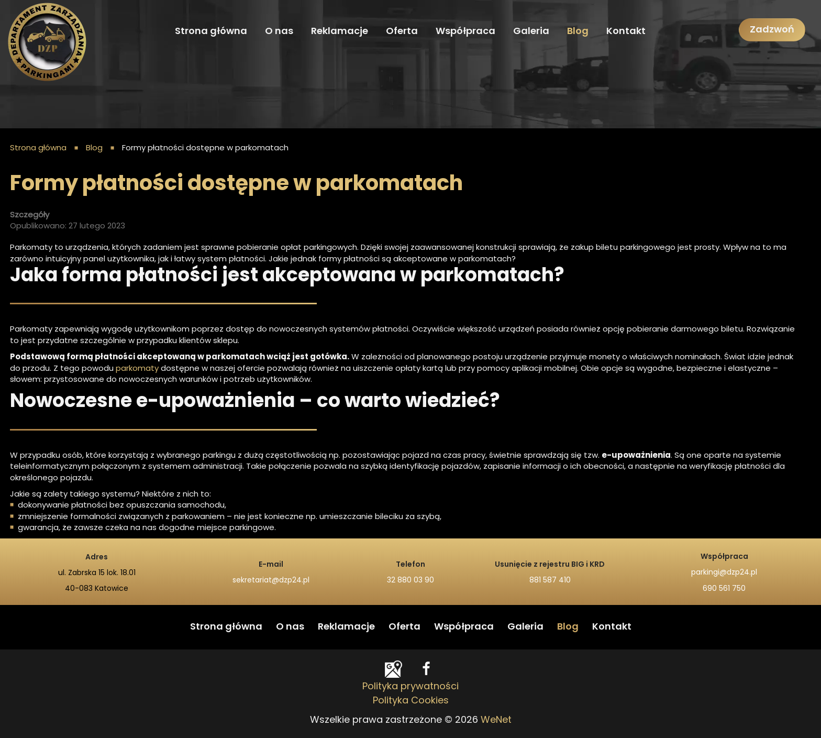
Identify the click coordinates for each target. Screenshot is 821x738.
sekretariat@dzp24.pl (270, 580)
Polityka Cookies (411, 701)
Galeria (531, 31)
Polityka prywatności (410, 686)
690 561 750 (724, 588)
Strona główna (211, 31)
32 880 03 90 (410, 580)
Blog (578, 31)
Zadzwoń (772, 30)
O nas (279, 31)
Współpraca (465, 31)
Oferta (402, 31)
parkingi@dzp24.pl (724, 572)
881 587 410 (550, 580)
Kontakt (626, 31)
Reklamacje (339, 31)
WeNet (496, 720)
